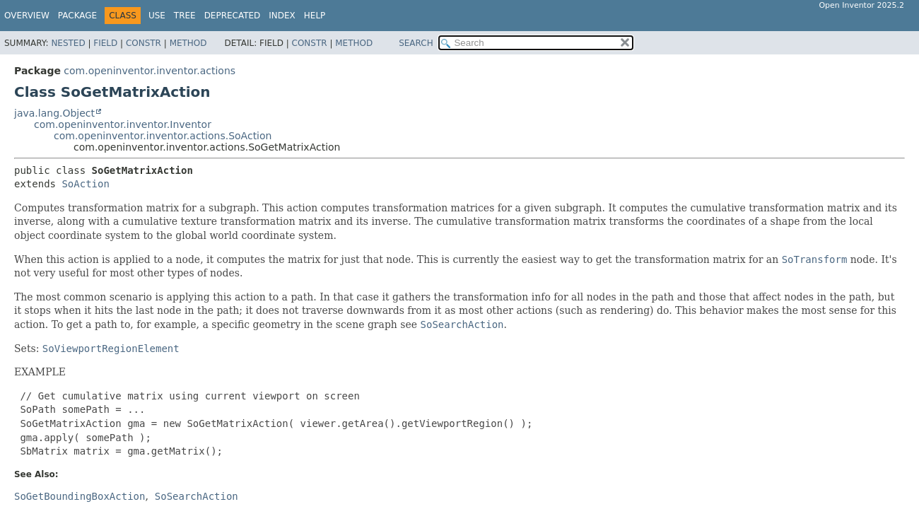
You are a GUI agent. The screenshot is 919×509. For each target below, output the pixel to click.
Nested (68, 43)
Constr (143, 43)
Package (77, 16)
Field (105, 43)
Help (315, 16)
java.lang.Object (54, 113)
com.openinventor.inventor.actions (149, 70)
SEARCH (416, 43)
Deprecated (232, 16)
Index (282, 16)
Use (156, 16)
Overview (26, 16)
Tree (185, 16)
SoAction (85, 183)
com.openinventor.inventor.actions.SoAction (162, 135)
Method (188, 43)
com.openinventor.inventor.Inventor (122, 124)
